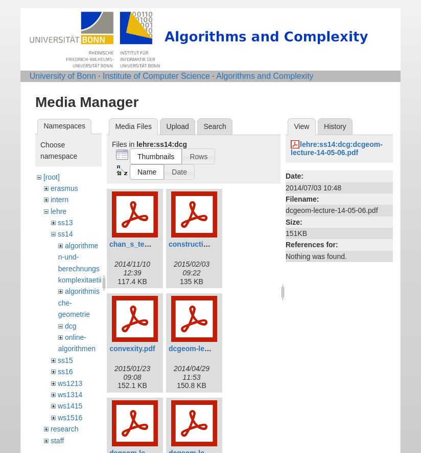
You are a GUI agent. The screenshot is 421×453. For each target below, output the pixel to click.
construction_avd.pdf (205, 244)
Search (214, 126)
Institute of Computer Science (156, 76)
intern (59, 200)
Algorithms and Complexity (264, 76)
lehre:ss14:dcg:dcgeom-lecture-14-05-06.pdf (337, 148)
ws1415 (70, 406)
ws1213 (70, 383)
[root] (51, 177)
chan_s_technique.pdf (147, 244)
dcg (71, 326)
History (335, 126)
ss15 (65, 360)
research (64, 429)
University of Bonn (63, 76)
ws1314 (70, 395)
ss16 (65, 372)
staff (57, 441)
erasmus (64, 188)
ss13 (65, 223)
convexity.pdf (132, 348)
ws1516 (70, 418)
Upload (178, 126)
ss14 (65, 234)
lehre (58, 211)
